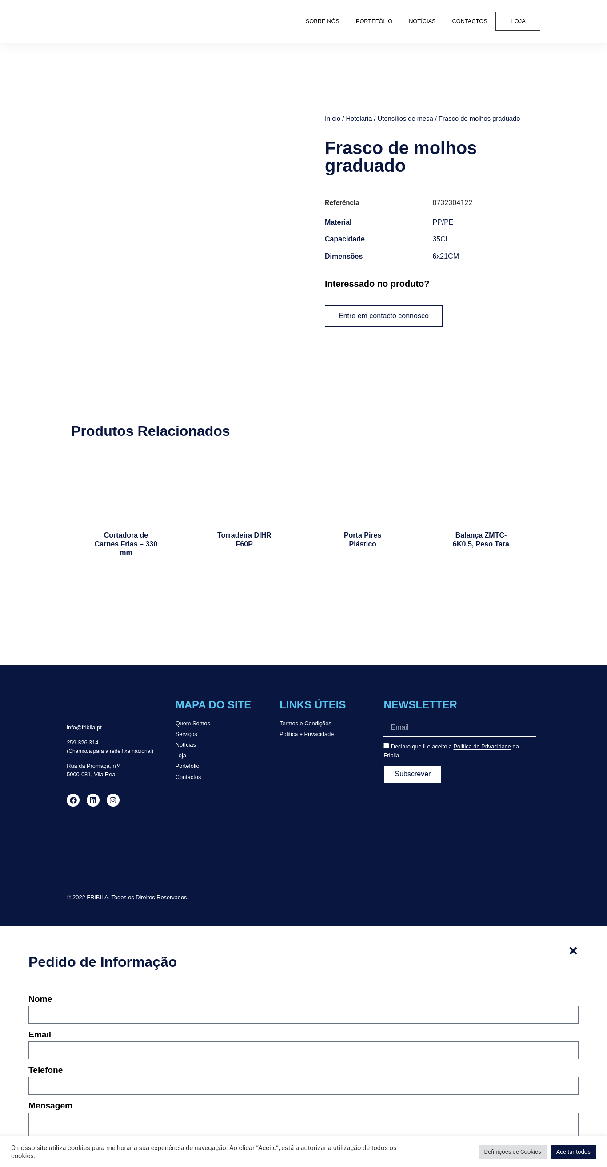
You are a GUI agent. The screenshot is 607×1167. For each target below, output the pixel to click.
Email (39, 1004)
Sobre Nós (322, 21)
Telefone (45, 1040)
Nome (40, 968)
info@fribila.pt (84, 697)
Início (332, 118)
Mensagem (50, 1075)
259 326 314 (82, 712)
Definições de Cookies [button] (512, 1151)
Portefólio (374, 21)
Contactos (469, 21)
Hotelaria (359, 118)
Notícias (422, 21)
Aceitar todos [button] (573, 1151)
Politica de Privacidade (482, 716)
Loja (518, 21)
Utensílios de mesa (405, 118)
